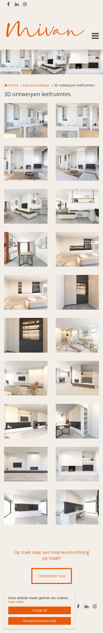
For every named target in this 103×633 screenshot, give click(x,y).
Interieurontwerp (36, 85)
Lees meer (16, 602)
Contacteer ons (51, 575)
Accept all (39, 610)
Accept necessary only (39, 621)
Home (13, 85)
